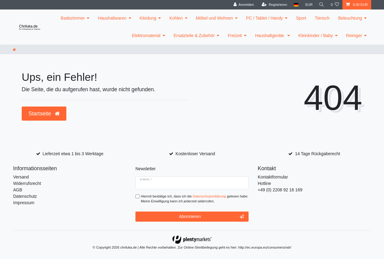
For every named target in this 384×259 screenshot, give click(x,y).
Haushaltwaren (112, 18)
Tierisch (322, 18)
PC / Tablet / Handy (264, 18)
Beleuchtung (350, 18)
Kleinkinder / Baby (315, 35)
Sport (301, 18)
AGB (17, 189)
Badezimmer (73, 18)
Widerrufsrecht (27, 183)
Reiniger (354, 35)
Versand (21, 177)
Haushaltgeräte (270, 35)
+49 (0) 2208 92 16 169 (280, 189)
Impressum (23, 202)
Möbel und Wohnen (214, 18)
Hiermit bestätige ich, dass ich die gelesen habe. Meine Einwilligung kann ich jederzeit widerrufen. (195, 198)
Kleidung (148, 18)
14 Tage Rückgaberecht (317, 153)
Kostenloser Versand (195, 153)
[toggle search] (321, 4)
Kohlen (176, 18)
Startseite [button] (44, 114)
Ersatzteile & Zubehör (194, 35)
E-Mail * (146, 179)
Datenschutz (25, 196)
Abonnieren (211, 217)
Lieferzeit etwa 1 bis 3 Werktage (72, 153)
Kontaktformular (273, 177)
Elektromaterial (146, 35)
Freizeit (235, 35)
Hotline (264, 183)
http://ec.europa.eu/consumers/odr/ (264, 247)
